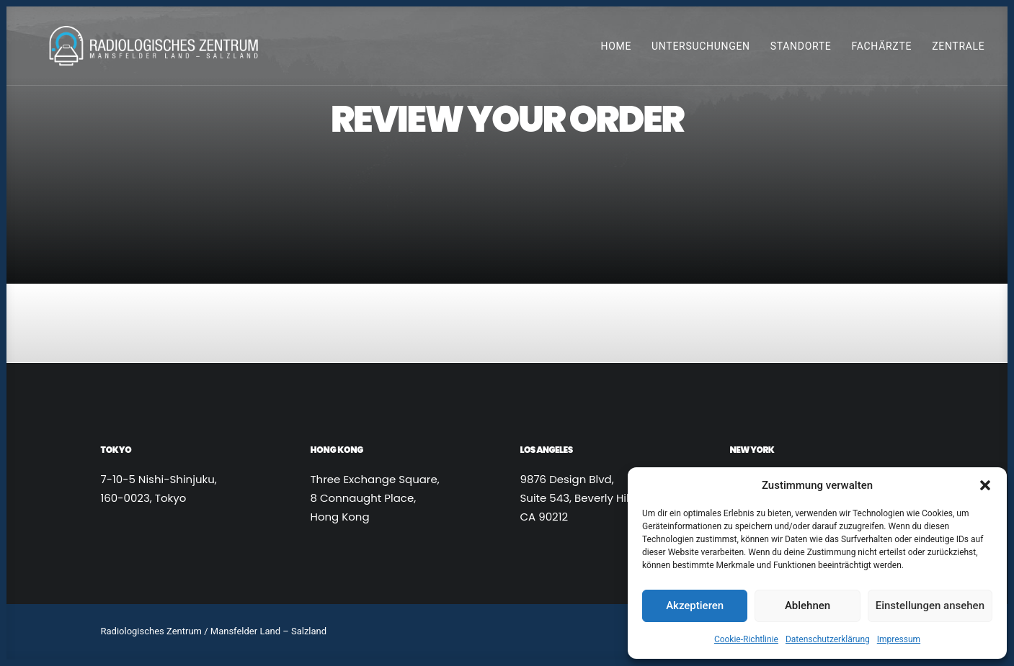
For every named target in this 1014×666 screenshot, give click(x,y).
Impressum (898, 639)
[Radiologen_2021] (158, 49)
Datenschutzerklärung (828, 639)
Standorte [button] (801, 49)
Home (615, 49)
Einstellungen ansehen (930, 605)
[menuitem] (620, 49)
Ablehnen (807, 605)
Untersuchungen (700, 49)
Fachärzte (882, 49)
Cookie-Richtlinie (746, 639)
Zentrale (958, 49)
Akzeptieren (695, 605)
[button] (985, 485)
